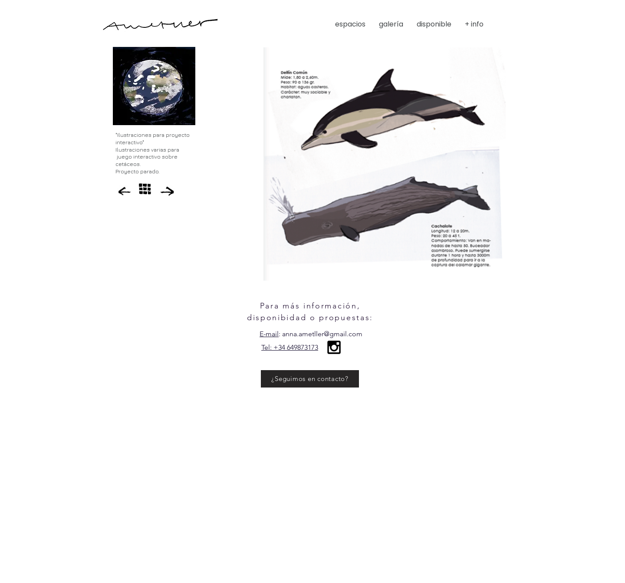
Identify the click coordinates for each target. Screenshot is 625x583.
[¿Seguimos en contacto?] (310, 379)
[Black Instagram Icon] (334, 347)
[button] (436, 24)
